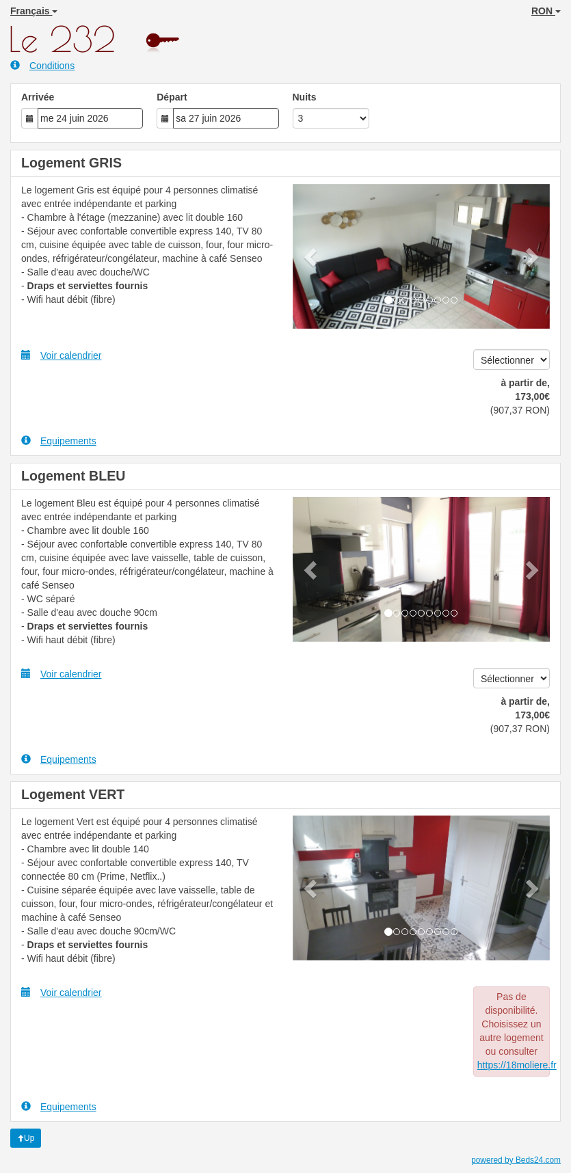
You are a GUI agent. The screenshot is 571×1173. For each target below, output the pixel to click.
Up (25, 1138)
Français (33, 10)
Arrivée (37, 97)
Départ (172, 97)
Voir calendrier (61, 355)
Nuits (305, 97)
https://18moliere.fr (517, 1065)
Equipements (58, 440)
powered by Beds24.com (516, 1160)
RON (546, 10)
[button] (312, 256)
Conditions (42, 65)
